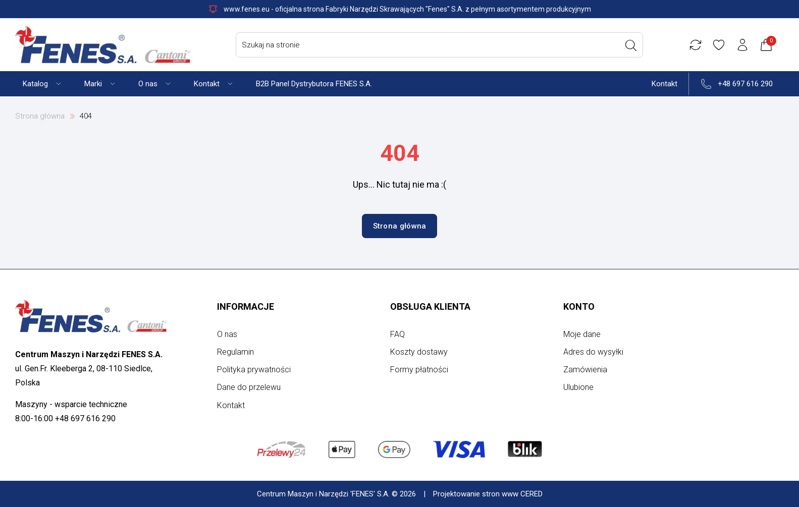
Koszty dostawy (419, 352)
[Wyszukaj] (632, 45)
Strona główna (40, 116)
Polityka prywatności (254, 369)
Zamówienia (585, 369)
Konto (579, 306)
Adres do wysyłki (593, 352)
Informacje (245, 306)
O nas (227, 334)
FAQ (397, 334)
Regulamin (235, 352)
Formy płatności (419, 369)
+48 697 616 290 (745, 83)
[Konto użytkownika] (744, 45)
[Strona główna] (102, 45)
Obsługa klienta (430, 306)
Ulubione (578, 387)
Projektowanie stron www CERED (488, 493)
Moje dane (582, 334)
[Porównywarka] (696, 45)
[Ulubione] (720, 45)
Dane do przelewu (249, 387)
